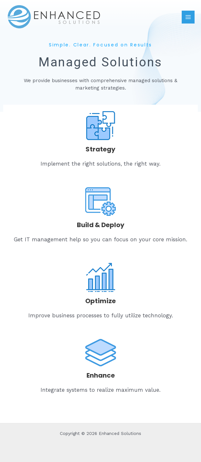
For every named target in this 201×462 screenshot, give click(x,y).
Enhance (101, 375)
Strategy (100, 149)
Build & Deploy (100, 224)
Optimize (100, 300)
